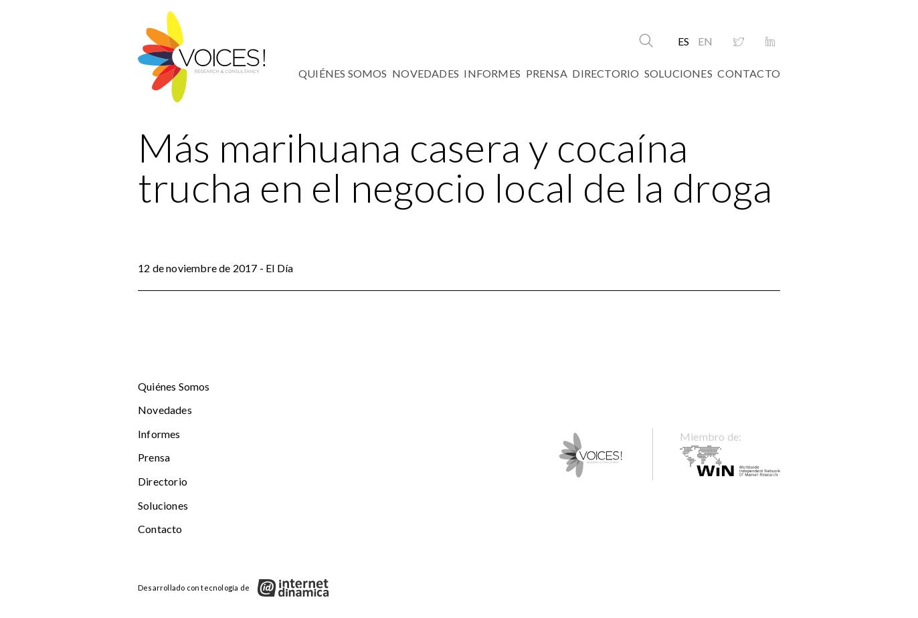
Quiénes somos (342, 73)
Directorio (605, 73)
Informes (492, 73)
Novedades (425, 73)
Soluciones (678, 73)
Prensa (546, 73)
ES (683, 41)
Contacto (748, 73)
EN (705, 41)
